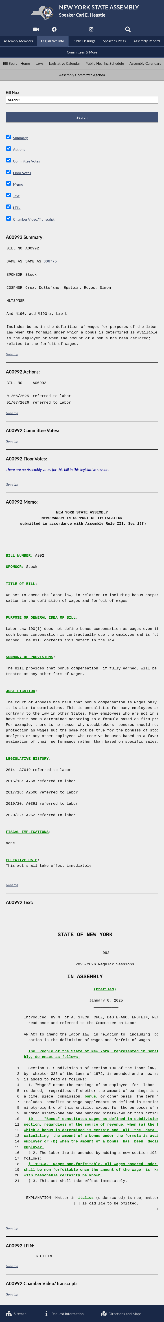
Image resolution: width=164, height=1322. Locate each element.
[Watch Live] (36, 31)
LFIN (17, 207)
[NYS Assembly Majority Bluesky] (110, 31)
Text (16, 196)
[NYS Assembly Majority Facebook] (54, 31)
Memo (18, 184)
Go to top (12, 354)
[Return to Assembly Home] (82, 13)
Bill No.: (12, 93)
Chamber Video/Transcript (35, 219)
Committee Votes (27, 161)
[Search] (128, 31)
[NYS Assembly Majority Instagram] (91, 31)
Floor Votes (22, 173)
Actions (19, 150)
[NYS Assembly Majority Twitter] (73, 31)
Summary (20, 138)
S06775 (50, 261)
